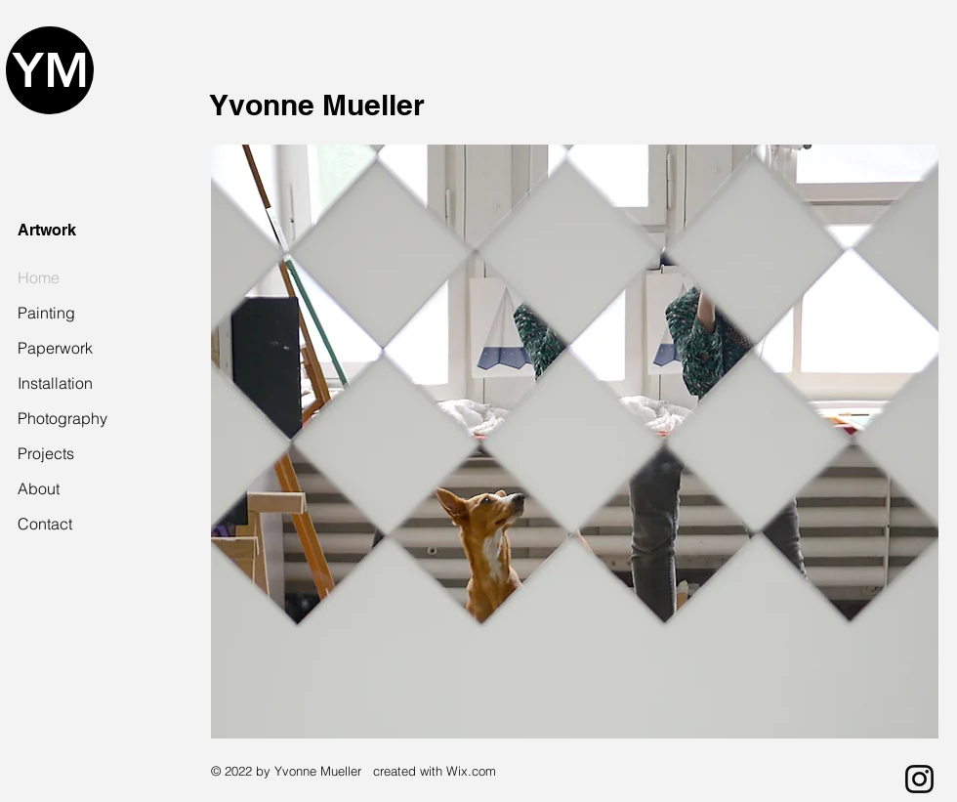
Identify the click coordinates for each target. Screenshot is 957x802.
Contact (45, 523)
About (39, 488)
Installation (55, 383)
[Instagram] (919, 779)
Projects (46, 453)
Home (39, 277)
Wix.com (471, 771)
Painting (46, 312)
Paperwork (55, 348)
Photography (61, 418)
